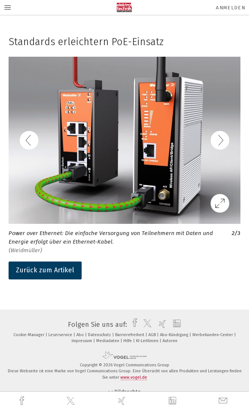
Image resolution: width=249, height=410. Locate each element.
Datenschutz (100, 334)
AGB (152, 334)
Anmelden (230, 7)
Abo (80, 334)
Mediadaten (108, 340)
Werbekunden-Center (213, 334)
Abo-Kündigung (174, 334)
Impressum (82, 340)
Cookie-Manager (29, 334)
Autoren (170, 340)
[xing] (122, 401)
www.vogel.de (133, 377)
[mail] (224, 401)
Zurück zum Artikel (45, 270)
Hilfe (128, 340)
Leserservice (60, 334)
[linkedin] (173, 401)
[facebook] (23, 401)
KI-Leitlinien (148, 340)
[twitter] (72, 401)
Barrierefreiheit (130, 334)
